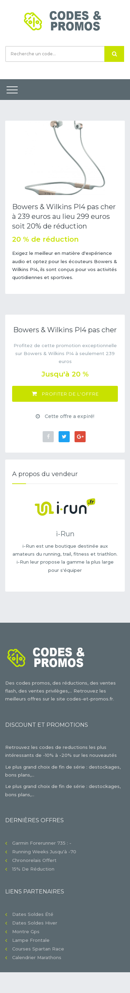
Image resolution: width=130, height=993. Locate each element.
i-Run (65, 534)
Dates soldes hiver (34, 923)
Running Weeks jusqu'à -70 (44, 851)
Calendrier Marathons (36, 957)
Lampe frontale (31, 940)
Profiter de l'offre (65, 394)
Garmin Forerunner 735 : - (41, 843)
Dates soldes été (32, 914)
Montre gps (26, 931)
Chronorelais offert (34, 860)
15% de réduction (33, 869)
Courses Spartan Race (38, 949)
